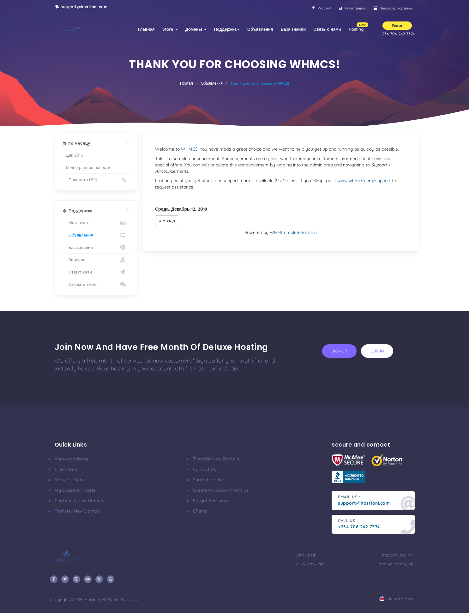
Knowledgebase (71, 459)
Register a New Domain (79, 500)
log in (377, 350)
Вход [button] (397, 25)
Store (170, 29)
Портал (186, 83)
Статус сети (96, 272)
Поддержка (227, 29)
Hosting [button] (358, 27)
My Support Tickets (75, 490)
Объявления (260, 29)
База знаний (293, 29)
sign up (339, 350)
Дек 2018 (74, 155)
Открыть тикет (96, 284)
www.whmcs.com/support (364, 180)
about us (306, 555)
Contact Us (204, 469)
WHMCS (189, 149)
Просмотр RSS (96, 179)
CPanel (200, 511)
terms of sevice (396, 564)
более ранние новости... (89, 167)
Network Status (71, 480)
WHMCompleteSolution (293, 232)
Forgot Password (211, 500)
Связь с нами (327, 29)
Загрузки (96, 259)
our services (310, 564)
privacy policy (397, 555)
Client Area (66, 469)
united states (396, 598)
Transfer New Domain (78, 511)
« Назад (167, 221)
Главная (146, 29)
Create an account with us (221, 490)
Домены (196, 29)
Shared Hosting (209, 480)
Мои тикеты (96, 222)
